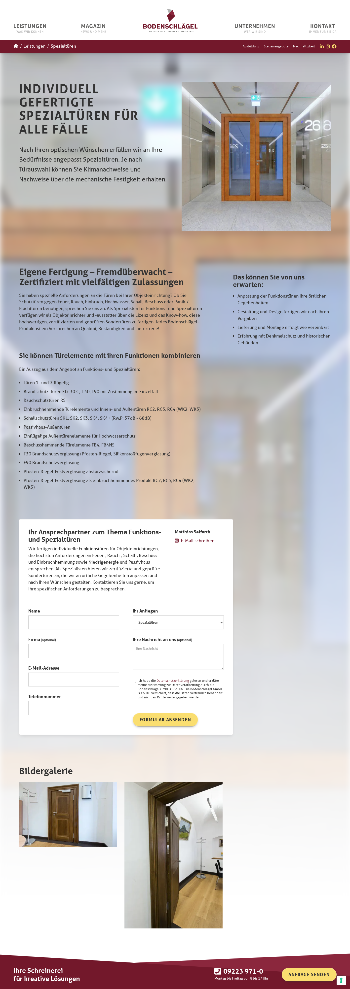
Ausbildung (251, 46)
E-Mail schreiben (197, 540)
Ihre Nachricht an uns (162, 639)
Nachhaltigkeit (304, 46)
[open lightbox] (68, 814)
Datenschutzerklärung (172, 681)
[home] (170, 19)
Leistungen (34, 46)
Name (34, 611)
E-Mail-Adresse (43, 668)
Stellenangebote (276, 46)
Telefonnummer (44, 696)
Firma (42, 639)
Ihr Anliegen (145, 611)
